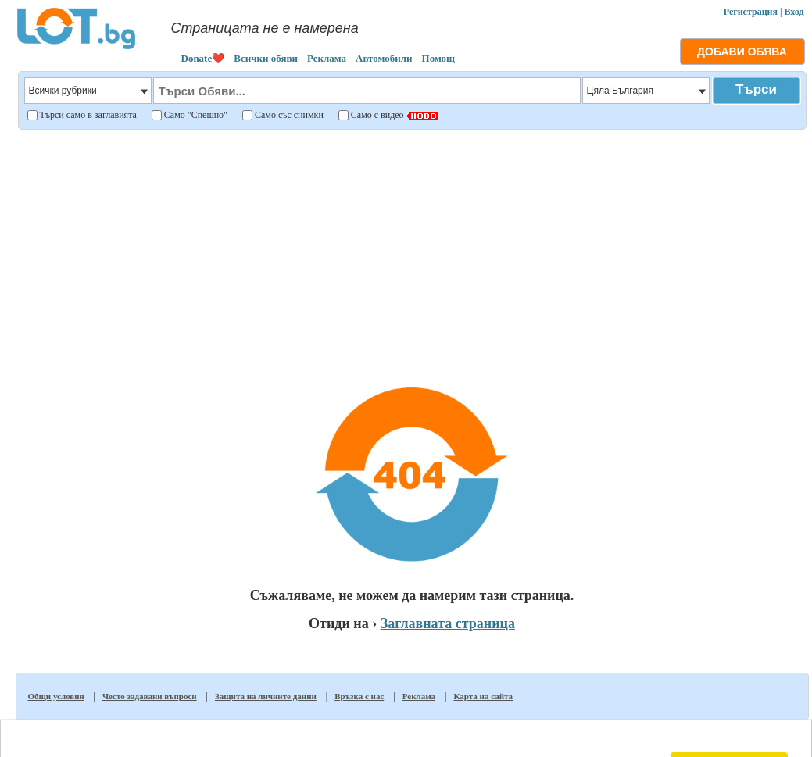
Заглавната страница (448, 623)
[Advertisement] (412, 245)
